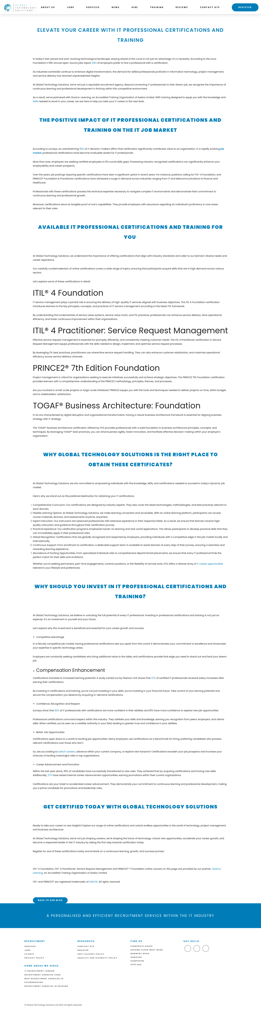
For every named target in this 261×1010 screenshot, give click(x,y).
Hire (135, 7)
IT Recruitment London (40, 971)
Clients (29, 954)
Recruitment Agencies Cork (43, 974)
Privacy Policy (34, 957)
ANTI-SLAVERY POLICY (90, 954)
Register (245, 7)
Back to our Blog (50, 900)
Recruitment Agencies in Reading (46, 986)
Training (157, 7)
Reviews (182, 7)
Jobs (70, 7)
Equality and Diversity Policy (97, 957)
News (116, 7)
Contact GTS (210, 7)
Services (93, 7)
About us (48, 7)
